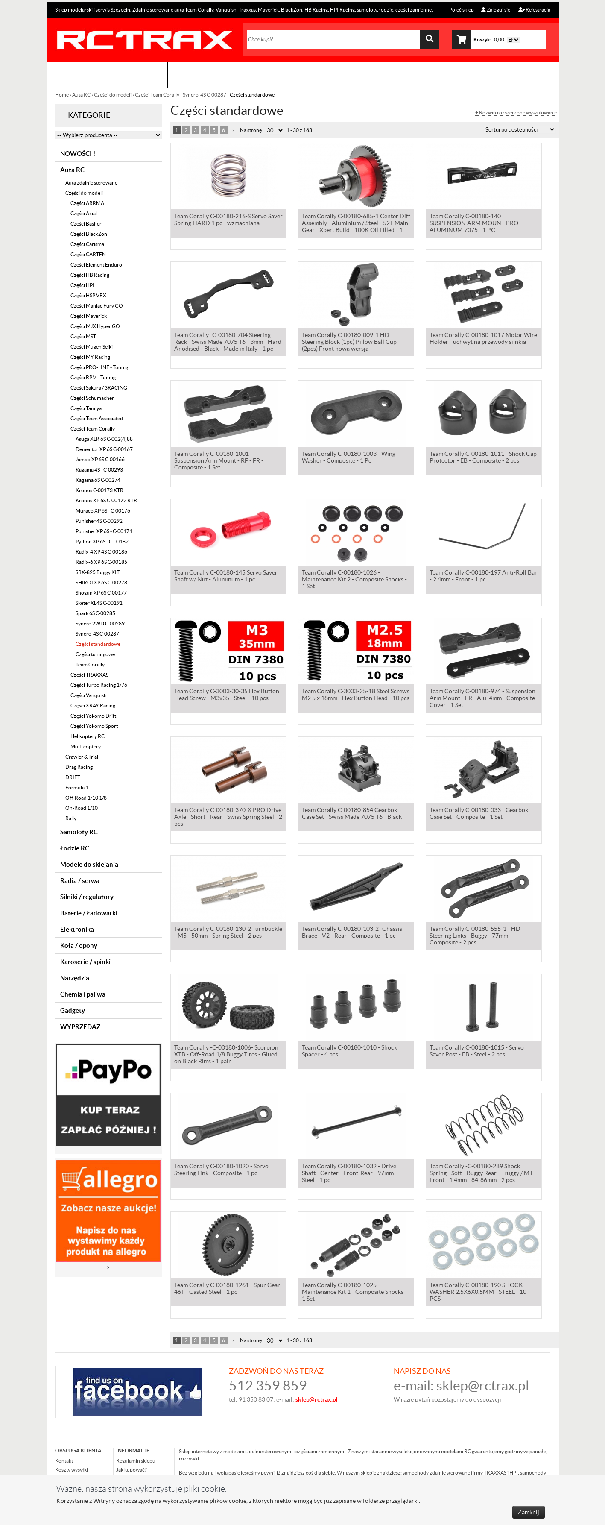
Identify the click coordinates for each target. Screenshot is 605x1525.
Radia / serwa (79, 880)
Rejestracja (534, 9)
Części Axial (83, 213)
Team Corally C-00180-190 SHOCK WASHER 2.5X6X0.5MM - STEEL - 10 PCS (478, 1292)
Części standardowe (98, 644)
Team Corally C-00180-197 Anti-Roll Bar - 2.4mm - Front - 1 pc (483, 577)
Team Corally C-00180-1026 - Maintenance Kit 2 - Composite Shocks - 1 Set (354, 580)
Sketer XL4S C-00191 (99, 603)
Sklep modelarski (129, 75)
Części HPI (82, 285)
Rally (70, 818)
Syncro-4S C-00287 (204, 94)
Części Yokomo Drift (93, 716)
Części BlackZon (88, 234)
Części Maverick (88, 316)
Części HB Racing (89, 275)
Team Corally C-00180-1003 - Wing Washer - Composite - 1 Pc (348, 458)
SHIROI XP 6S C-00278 (101, 582)
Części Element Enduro (96, 264)
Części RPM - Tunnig (93, 377)
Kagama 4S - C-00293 (99, 469)
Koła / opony (78, 945)
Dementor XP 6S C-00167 (104, 449)
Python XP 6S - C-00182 (102, 541)
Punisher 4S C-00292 (99, 521)
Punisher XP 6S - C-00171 (104, 531)
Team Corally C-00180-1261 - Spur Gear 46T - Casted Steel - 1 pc (227, 1289)
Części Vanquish (88, 695)
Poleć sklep (461, 9)
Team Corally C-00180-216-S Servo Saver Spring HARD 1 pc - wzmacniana (228, 220)
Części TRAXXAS (89, 674)
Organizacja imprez (210, 75)
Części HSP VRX (88, 295)
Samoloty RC (79, 832)
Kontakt (366, 75)
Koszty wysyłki (71, 1469)
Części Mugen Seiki (91, 346)
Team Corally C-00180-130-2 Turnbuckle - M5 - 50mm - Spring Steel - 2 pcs (228, 933)
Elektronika (77, 929)
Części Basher (86, 223)
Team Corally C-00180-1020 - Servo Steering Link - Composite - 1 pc (221, 1170)
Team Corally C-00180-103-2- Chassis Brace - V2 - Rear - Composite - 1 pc (352, 933)
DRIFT (72, 777)
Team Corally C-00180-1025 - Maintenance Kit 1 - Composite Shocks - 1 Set (354, 1292)
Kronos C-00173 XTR (99, 490)
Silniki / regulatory (87, 896)
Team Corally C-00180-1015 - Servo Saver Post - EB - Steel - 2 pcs (477, 1052)
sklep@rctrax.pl (482, 1385)
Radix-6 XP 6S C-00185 (101, 562)
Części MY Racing (90, 357)
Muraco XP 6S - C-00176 (103, 510)
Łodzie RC (74, 848)
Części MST (83, 336)
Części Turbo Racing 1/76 (98, 685)
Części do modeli (113, 94)
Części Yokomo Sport (94, 726)
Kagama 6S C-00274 (98, 480)
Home (62, 94)
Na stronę (251, 130)
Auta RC (81, 94)
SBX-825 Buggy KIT (98, 572)
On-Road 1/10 (81, 808)
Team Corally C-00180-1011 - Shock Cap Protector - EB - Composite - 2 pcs (483, 458)
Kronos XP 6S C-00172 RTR (106, 500)
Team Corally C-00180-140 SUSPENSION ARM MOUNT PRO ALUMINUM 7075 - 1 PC (474, 224)
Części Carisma (87, 244)
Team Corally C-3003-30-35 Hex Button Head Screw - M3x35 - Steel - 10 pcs (226, 695)
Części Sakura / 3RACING (98, 387)
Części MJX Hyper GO (95, 326)
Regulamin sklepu (135, 1460)
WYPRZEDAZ (80, 1026)
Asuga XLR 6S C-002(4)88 (104, 439)
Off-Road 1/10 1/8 (86, 798)
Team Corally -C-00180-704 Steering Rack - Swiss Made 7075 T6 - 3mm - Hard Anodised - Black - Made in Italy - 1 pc (227, 342)
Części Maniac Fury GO (96, 305)
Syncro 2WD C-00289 (100, 623)
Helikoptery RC (87, 736)
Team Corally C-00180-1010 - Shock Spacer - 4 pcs (349, 1052)
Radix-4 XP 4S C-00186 (101, 551)
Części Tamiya (86, 408)
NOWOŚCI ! (77, 153)
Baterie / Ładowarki (88, 913)
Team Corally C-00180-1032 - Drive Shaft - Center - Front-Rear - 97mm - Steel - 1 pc (349, 1174)
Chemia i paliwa (82, 994)
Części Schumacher (92, 398)
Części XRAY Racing (92, 705)
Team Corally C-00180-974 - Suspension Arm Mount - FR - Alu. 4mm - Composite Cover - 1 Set (482, 699)
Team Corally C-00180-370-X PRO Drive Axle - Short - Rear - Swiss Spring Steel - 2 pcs (228, 817)
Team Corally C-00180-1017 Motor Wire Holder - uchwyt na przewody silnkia (483, 339)
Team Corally (90, 664)
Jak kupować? (131, 1469)
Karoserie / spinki (85, 961)
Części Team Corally (157, 94)
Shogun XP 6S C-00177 (101, 592)
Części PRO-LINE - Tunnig (99, 367)
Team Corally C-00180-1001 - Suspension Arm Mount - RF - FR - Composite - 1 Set (218, 461)
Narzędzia (74, 978)
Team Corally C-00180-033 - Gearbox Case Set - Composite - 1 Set (479, 814)
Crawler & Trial (81, 757)
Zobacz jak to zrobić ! (297, 75)
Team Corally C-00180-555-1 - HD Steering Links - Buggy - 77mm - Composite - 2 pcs (475, 936)
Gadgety (72, 1010)
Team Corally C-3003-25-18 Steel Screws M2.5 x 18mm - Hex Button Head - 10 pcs (355, 695)
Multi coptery (85, 746)
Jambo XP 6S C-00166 (100, 459)
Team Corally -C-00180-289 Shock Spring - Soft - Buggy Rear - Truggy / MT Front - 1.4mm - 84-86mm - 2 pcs (481, 1174)
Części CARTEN (88, 254)
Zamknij (528, 1512)
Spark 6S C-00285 (95, 613)
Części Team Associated (96, 418)
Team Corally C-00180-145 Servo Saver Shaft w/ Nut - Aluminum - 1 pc (226, 577)
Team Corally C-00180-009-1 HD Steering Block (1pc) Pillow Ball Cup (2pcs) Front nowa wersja (349, 342)
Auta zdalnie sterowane (91, 182)
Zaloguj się (495, 9)
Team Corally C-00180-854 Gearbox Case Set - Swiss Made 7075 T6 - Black (352, 814)
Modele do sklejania (89, 864)
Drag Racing (79, 767)
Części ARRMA (87, 203)
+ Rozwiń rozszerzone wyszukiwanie (516, 112)
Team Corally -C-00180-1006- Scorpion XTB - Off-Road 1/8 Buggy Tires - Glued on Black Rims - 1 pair (226, 1055)
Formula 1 (76, 787)
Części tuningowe (95, 654)
